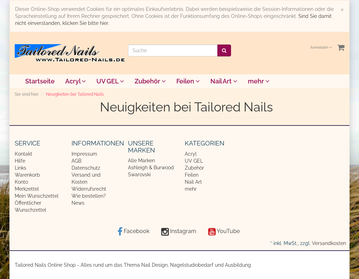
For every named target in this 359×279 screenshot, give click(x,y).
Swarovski (139, 174)
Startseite (40, 81)
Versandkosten (329, 243)
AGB (76, 161)
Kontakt (23, 154)
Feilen (188, 81)
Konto (21, 182)
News (78, 203)
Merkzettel (27, 189)
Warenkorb (27, 175)
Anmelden (321, 47)
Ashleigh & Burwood (151, 167)
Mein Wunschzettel (37, 196)
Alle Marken (141, 160)
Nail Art (223, 81)
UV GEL (110, 81)
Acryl (75, 81)
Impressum (84, 154)
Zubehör (150, 81)
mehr (259, 81)
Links (20, 168)
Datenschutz (86, 168)
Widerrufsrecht (89, 189)
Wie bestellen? (89, 196)
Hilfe (20, 161)
